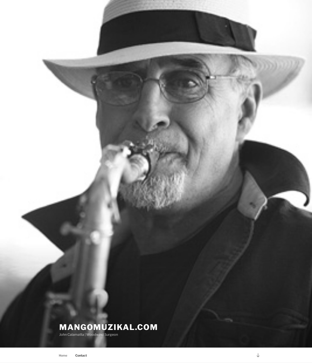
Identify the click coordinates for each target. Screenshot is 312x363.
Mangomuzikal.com (108, 327)
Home (63, 355)
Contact (81, 355)
